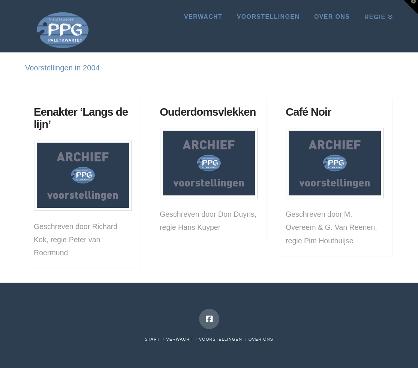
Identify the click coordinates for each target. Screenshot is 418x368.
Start (152, 339)
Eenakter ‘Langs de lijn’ (81, 118)
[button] (411, 7)
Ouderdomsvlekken (208, 112)
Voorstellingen (220, 339)
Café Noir (308, 112)
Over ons (261, 339)
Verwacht (179, 339)
